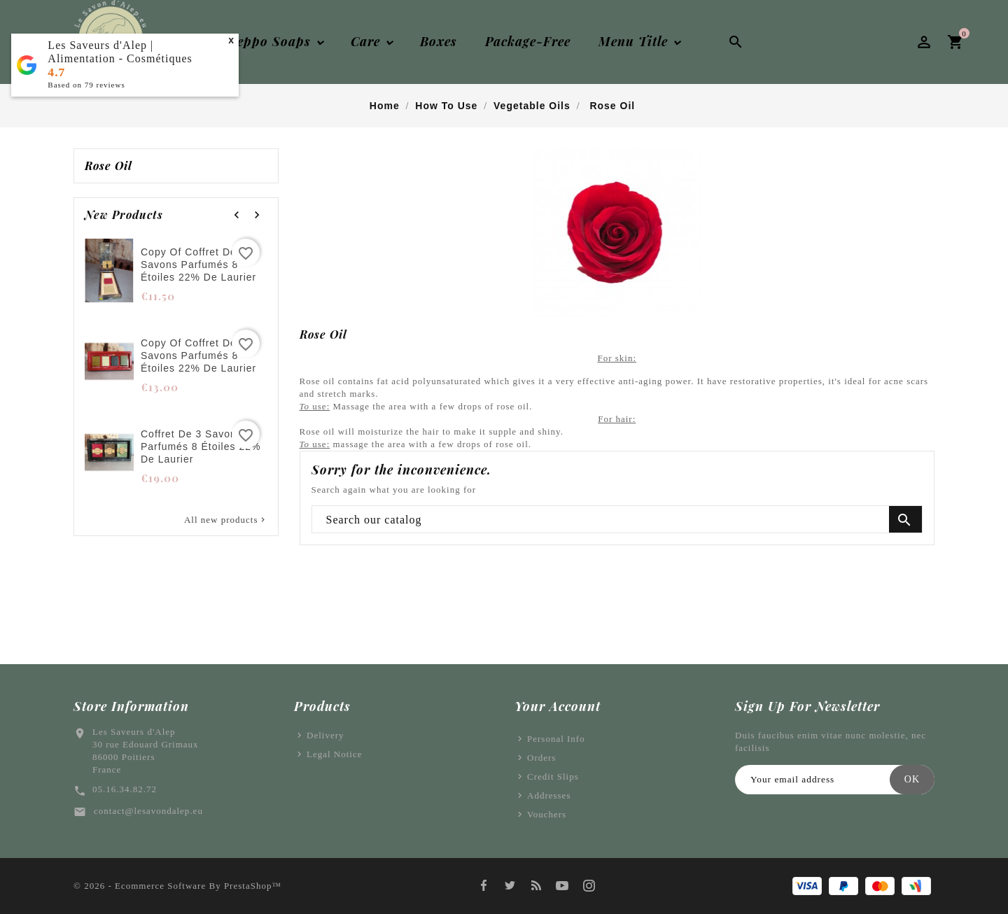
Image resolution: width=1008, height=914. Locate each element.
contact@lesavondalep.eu (148, 811)
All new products (225, 520)
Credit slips (553, 776)
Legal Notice (335, 754)
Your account (557, 706)
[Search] (617, 520)
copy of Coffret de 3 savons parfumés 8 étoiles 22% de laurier (198, 264)
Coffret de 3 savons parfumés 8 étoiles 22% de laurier (200, 446)
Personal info (556, 738)
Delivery (325, 735)
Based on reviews (86, 84)
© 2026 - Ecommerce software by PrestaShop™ (177, 885)
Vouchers (546, 814)
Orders (541, 757)
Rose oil (108, 166)
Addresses (548, 795)
